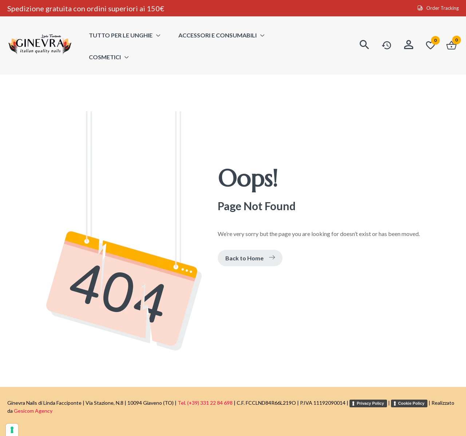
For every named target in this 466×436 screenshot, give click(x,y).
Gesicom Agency (33, 411)
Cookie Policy (411, 403)
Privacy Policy (370, 403)
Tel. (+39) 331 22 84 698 (205, 403)
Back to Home (250, 258)
